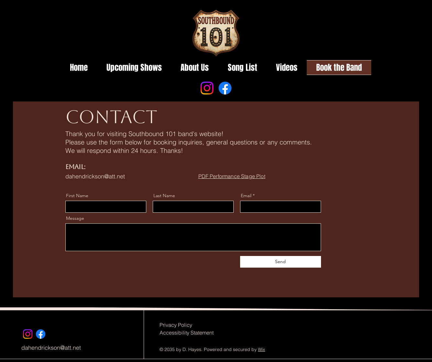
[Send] (280, 262)
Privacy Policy (176, 325)
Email (246, 195)
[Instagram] (207, 88)
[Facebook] (225, 88)
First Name (77, 195)
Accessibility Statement (187, 332)
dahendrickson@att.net (95, 176)
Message (75, 218)
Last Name (164, 195)
